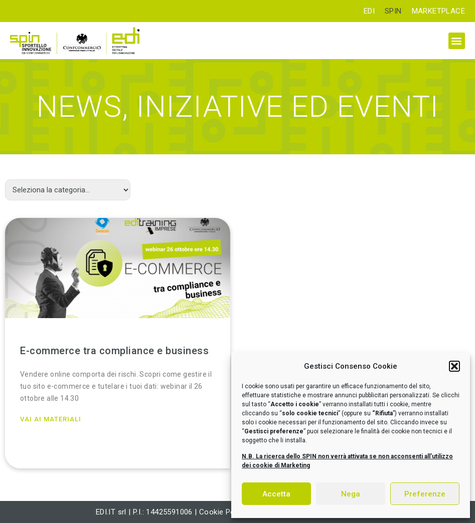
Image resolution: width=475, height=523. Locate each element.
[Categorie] (67, 189)
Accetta (276, 493)
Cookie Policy (222, 511)
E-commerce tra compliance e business (114, 351)
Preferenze (424, 493)
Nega (350, 493)
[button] (454, 366)
